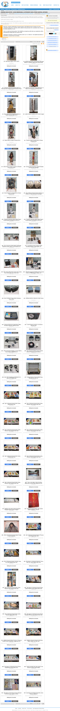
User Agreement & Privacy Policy (38, 708)
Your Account (14, 9)
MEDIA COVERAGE (34, 5)
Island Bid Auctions (15, 2)
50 (41, 41)
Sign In (50, 9)
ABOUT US (17, 5)
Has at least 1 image (50, 31)
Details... (7, 69)
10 (37, 41)
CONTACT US (56, 5)
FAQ (40, 5)
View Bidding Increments (52, 38)
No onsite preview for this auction (45, 13)
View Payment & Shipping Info (52, 42)
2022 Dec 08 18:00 (4, 39)
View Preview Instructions (52, 36)
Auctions (2, 9)
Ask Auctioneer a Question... (52, 50)
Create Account (56, 9)
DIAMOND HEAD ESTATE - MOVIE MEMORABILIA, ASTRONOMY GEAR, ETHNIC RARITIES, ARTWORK (21, 10)
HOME (12, 5)
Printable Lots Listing (52, 46)
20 (39, 41)
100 (43, 41)
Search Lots (7, 9)
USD (7, 13)
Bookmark (15, 69)
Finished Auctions (21, 9)
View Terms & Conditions (52, 44)
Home (16, 708)
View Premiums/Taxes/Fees (52, 40)
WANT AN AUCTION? (47, 5)
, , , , (24, 13)
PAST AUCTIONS (25, 5)
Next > (31, 41)
